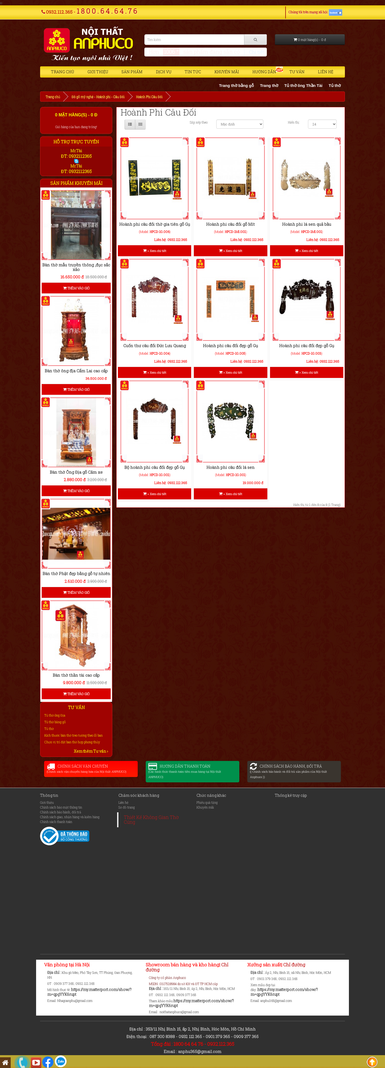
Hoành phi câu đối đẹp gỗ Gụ (230, 345)
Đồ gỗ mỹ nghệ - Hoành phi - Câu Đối (98, 96)
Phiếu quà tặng (207, 802)
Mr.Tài (76, 150)
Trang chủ (62, 71)
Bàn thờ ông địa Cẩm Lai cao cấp (76, 370)
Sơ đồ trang (126, 807)
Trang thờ (289, 85)
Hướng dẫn (264, 71)
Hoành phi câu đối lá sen (230, 467)
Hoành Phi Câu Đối (149, 96)
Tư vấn (297, 71)
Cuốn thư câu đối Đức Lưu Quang (154, 345)
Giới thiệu (97, 71)
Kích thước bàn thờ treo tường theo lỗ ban (73, 735)
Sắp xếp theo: (199, 122)
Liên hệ (325, 71)
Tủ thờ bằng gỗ (55, 722)
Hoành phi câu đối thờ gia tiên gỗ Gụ (154, 224)
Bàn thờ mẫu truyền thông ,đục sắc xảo (76, 267)
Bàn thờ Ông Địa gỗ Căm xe (76, 472)
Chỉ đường (293, 965)
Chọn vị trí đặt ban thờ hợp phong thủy (72, 742)
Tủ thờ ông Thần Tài (323, 85)
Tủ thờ (49, 728)
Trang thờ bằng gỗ (256, 85)
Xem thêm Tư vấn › (91, 751)
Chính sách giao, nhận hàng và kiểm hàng (69, 817)
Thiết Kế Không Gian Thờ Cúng (151, 819)
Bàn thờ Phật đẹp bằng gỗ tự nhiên (76, 573)
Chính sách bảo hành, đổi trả (60, 812)
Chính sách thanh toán (56, 822)
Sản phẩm (132, 71)
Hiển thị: (294, 122)
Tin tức (193, 71)
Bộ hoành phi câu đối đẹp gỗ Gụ (154, 467)
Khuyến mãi (226, 71)
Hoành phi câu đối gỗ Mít (230, 224)
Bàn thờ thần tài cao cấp (76, 675)
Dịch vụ (163, 71)
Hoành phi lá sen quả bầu (306, 224)
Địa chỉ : (54, 972)
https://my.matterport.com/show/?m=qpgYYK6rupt (89, 992)
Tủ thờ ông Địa (54, 715)
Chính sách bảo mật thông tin (61, 807)
